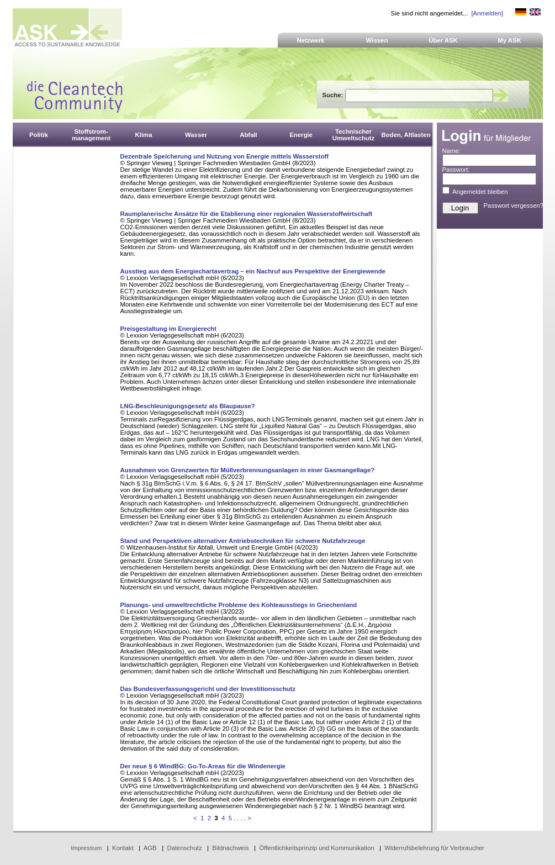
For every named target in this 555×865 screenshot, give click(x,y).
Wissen (377, 40)
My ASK (509, 40)
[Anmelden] (487, 13)
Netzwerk (311, 40)
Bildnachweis (230, 848)
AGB (150, 848)
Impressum (86, 848)
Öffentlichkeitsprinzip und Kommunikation (316, 848)
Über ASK (443, 40)
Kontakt (123, 848)
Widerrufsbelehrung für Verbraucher (434, 848)
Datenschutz (184, 848)
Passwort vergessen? (514, 205)
